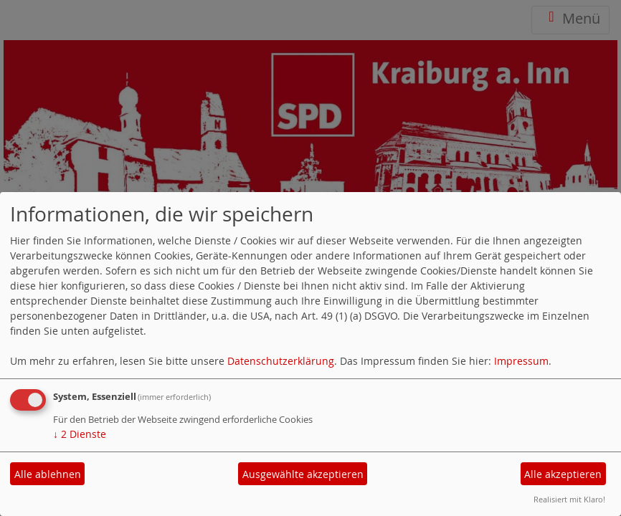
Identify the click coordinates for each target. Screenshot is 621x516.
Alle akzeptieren (563, 474)
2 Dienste (79, 434)
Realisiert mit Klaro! (569, 499)
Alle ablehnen (47, 474)
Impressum (521, 361)
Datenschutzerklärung (280, 361)
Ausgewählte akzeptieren (303, 474)
